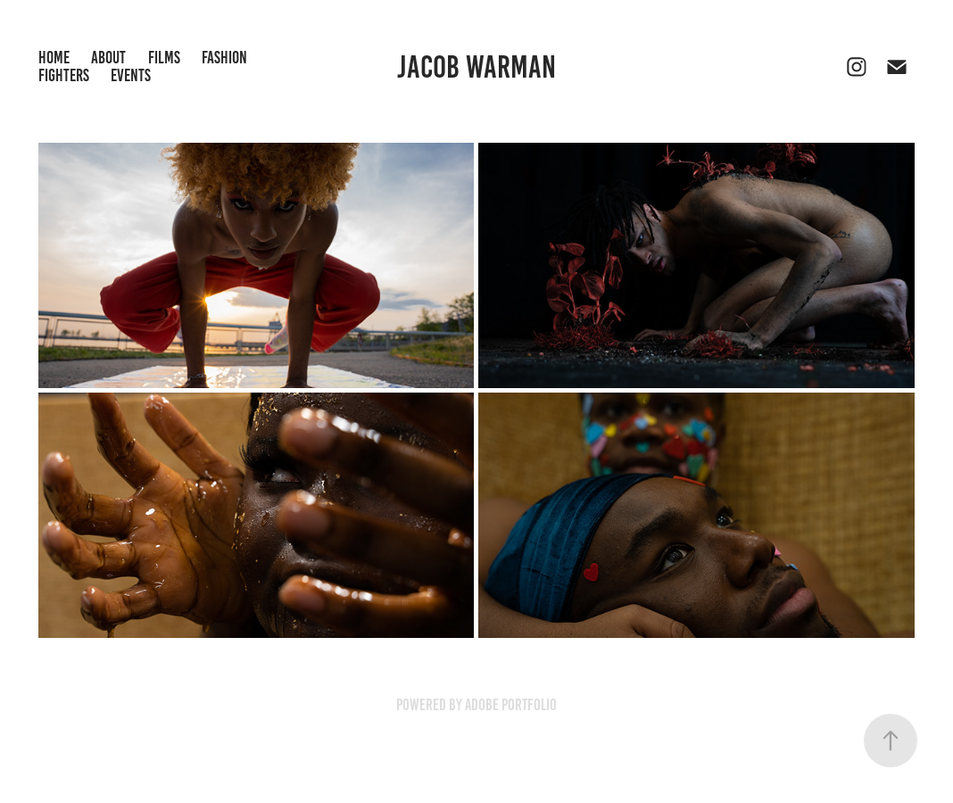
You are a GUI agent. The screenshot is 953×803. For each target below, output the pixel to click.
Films (164, 57)
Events (131, 75)
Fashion (224, 57)
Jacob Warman (476, 67)
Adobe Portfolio (511, 705)
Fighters (63, 75)
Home (54, 57)
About (108, 57)
